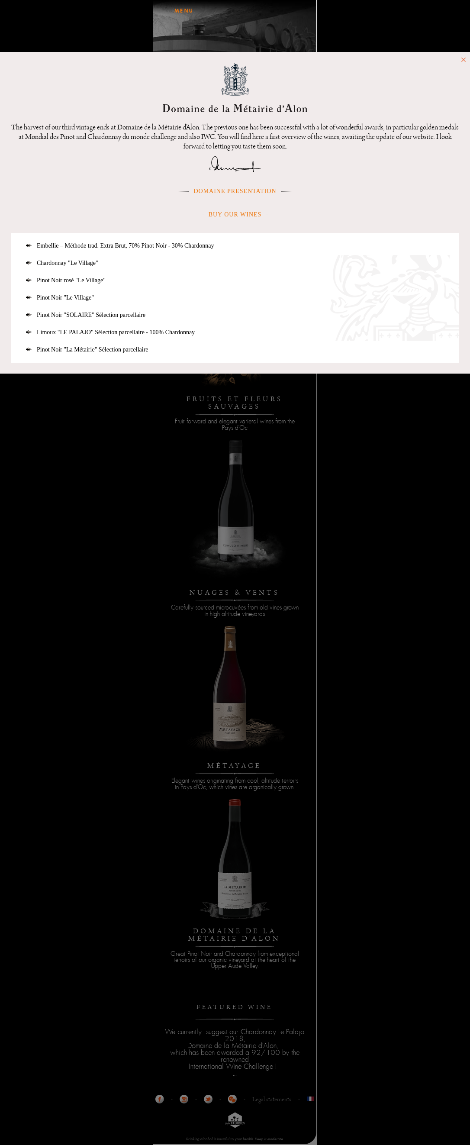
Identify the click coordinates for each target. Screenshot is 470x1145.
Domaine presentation (234, 191)
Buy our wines (235, 214)
